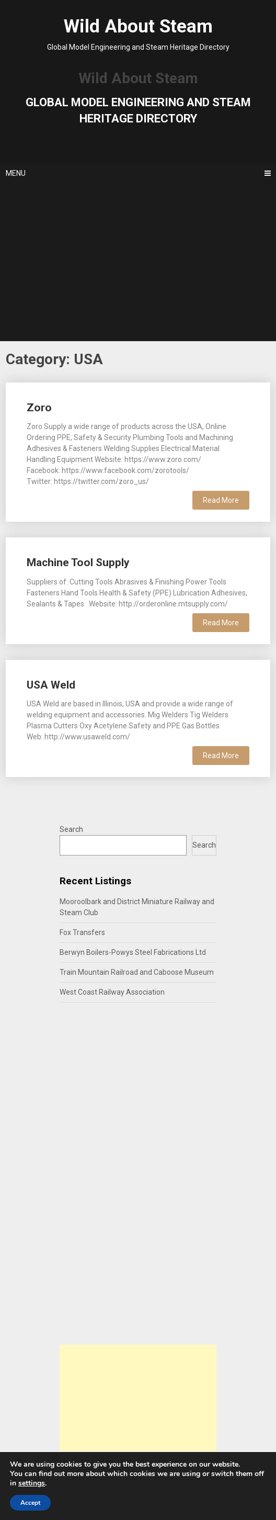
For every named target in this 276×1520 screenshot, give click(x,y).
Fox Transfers (82, 932)
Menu (16, 173)
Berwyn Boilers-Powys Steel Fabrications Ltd (133, 952)
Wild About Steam (138, 26)
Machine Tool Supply (78, 562)
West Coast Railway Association (112, 992)
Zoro (39, 407)
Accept (30, 1503)
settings (31, 1483)
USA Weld (51, 685)
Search (71, 829)
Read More (221, 500)
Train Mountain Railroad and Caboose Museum (137, 972)
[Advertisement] (138, 262)
